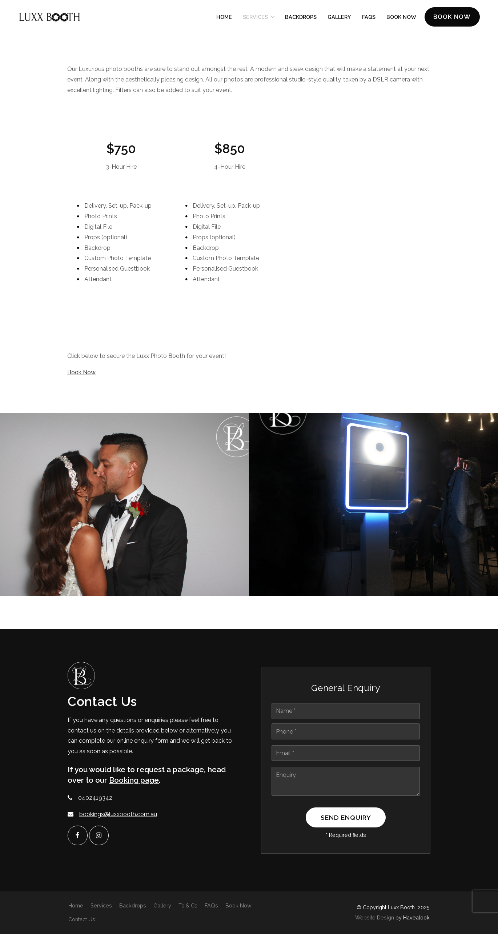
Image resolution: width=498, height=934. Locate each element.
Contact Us (81, 919)
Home (224, 18)
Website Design (374, 917)
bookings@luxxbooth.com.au (118, 815)
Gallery (339, 18)
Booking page (134, 781)
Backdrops (301, 18)
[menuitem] (76, 905)
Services (255, 18)
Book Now (450, 17)
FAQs (368, 18)
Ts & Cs (187, 905)
